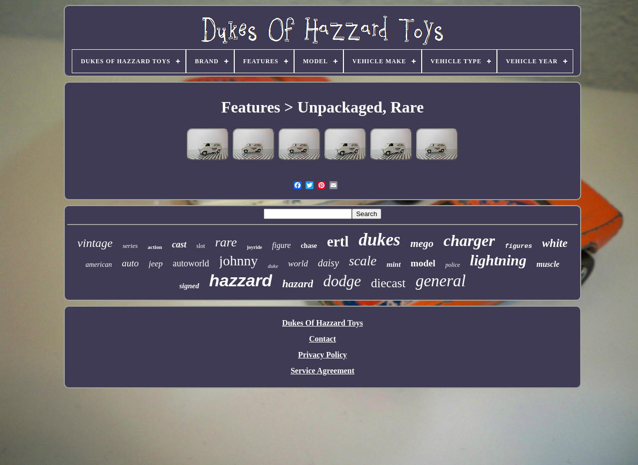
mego (422, 243)
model (423, 263)
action (155, 247)
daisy (328, 262)
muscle (547, 264)
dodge (342, 281)
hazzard (241, 280)
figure (281, 245)
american (99, 264)
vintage (95, 242)
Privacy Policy (322, 354)
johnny (238, 260)
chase (309, 245)
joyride (254, 247)
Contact (322, 339)
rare (226, 242)
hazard (297, 283)
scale (362, 260)
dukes (380, 239)
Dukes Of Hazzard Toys (322, 323)
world (298, 263)
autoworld (191, 263)
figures (518, 246)
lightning (498, 260)
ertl (337, 241)
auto (130, 263)
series (130, 245)
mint (394, 264)
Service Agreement (322, 370)
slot (200, 245)
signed (189, 286)
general (441, 281)
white (555, 243)
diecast (388, 283)
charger (469, 240)
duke (273, 266)
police (452, 264)
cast (179, 244)
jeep (155, 263)
